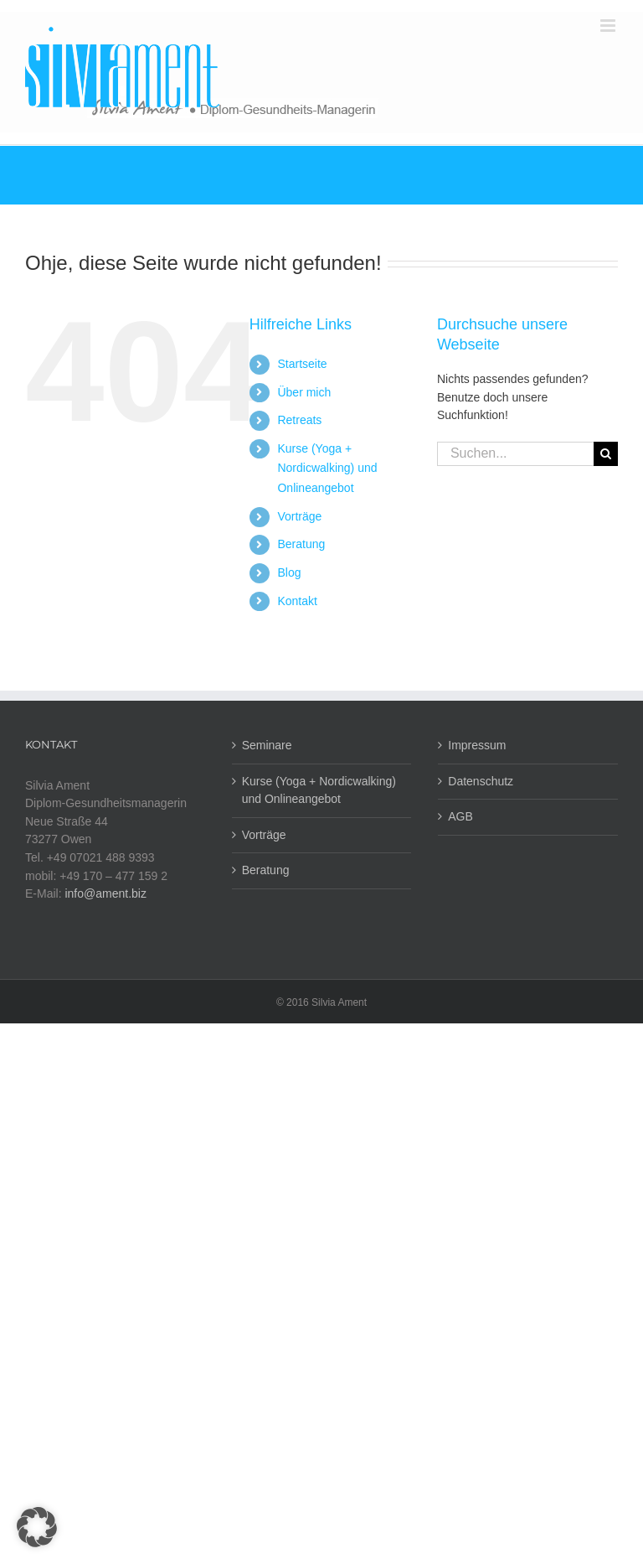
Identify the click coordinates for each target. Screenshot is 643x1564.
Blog (289, 572)
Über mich (304, 392)
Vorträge (299, 516)
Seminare (267, 745)
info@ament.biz (105, 893)
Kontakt (296, 601)
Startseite (302, 363)
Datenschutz (480, 781)
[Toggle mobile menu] (609, 25)
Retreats (299, 420)
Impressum (477, 745)
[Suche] (606, 454)
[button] (37, 1527)
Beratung (301, 544)
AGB (460, 816)
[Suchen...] (515, 454)
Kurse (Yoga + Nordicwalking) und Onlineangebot (327, 468)
